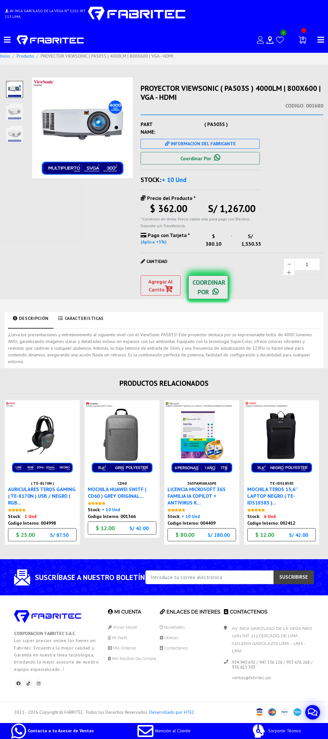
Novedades (174, 626)
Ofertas (170, 636)
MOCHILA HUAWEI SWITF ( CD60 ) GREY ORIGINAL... (120, 491)
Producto (25, 56)
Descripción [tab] (31, 318)
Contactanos (176, 647)
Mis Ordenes (122, 647)
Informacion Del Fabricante (200, 144)
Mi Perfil (117, 636)
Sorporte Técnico (276, 731)
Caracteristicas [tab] (81, 318)
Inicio (5, 56)
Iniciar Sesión (123, 626)
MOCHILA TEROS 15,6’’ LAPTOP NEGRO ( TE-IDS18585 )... (274, 494)
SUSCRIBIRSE (293, 576)
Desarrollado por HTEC (171, 712)
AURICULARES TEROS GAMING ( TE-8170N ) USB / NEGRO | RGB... (42, 494)
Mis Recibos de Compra (133, 657)
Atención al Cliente (164, 731)
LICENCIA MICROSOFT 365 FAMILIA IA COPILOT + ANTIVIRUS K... (199, 494)
